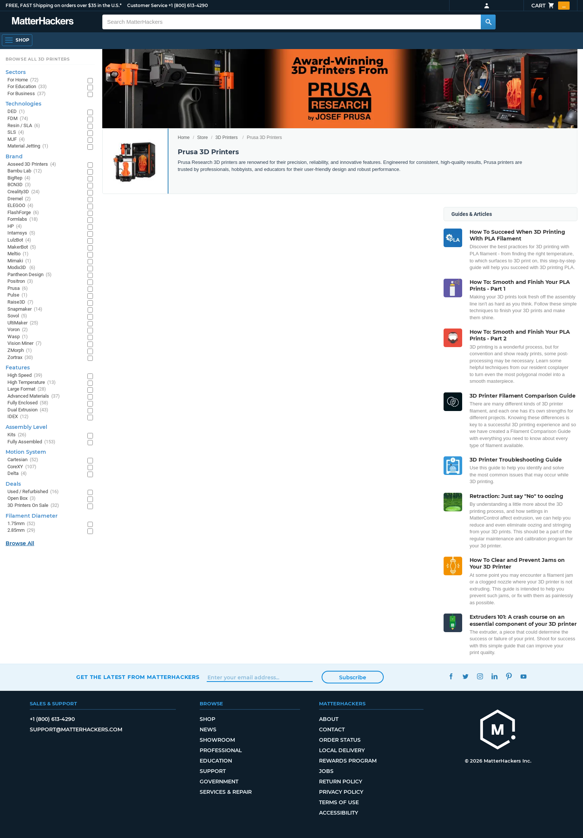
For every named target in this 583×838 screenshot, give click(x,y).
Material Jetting (27, 146)
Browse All (20, 543)
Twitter (465, 676)
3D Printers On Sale (33, 505)
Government (219, 781)
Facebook (450, 676)
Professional (221, 750)
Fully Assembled (31, 442)
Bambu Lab (24, 171)
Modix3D (21, 267)
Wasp (17, 336)
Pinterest (508, 676)
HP (14, 226)
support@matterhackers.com (76, 729)
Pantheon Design (29, 274)
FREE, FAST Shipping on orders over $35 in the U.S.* (64, 5)
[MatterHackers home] (497, 730)
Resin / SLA (23, 125)
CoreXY (21, 466)
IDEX (18, 416)
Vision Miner (24, 343)
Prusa (17, 288)
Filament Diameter (32, 515)
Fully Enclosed (27, 403)
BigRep (18, 178)
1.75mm (21, 523)
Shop (207, 719)
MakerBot (21, 247)
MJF (16, 139)
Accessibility (338, 812)
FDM (17, 118)
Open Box (21, 498)
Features (18, 367)
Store (202, 137)
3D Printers (226, 137)
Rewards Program (348, 760)
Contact (332, 729)
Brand (14, 156)
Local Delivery (342, 750)
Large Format (26, 389)
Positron (20, 281)
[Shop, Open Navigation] (17, 40)
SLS (15, 132)
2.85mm (21, 530)
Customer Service (147, 5)
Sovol (17, 316)
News (208, 729)
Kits (16, 435)
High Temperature (31, 382)
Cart (550, 5)
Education (216, 760)
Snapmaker (24, 309)
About (328, 719)
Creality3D (23, 191)
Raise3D (20, 302)
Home (184, 137)
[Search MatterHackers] (488, 21)
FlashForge (23, 212)
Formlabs (22, 219)
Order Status (340, 740)
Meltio (18, 254)
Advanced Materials (33, 396)
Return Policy (340, 781)
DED (16, 111)
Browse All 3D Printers (38, 59)
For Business (26, 93)
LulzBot (19, 240)
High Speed (24, 375)
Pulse (17, 295)
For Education (27, 86)
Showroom (217, 740)
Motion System (26, 452)
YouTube (523, 676)
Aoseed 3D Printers (31, 164)
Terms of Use (339, 802)
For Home (23, 80)
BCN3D (19, 184)
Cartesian (22, 459)
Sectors (16, 72)
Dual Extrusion (27, 410)
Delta (17, 473)
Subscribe (352, 677)
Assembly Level (26, 427)
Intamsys (21, 233)
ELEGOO (20, 205)
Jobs (326, 771)
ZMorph (19, 350)
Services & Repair (226, 792)
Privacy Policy (341, 792)
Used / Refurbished (33, 491)
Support (213, 771)
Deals (13, 484)
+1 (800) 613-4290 (188, 5)
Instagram (479, 676)
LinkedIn (494, 676)
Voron (17, 329)
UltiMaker (22, 323)
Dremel (19, 199)
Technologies (23, 103)
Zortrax (20, 357)
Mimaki (19, 261)
